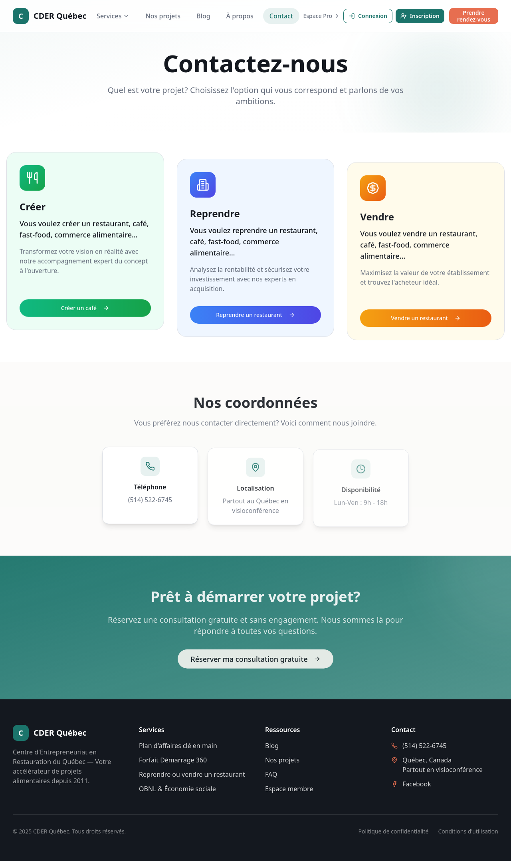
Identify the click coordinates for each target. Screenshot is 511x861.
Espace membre (289, 788)
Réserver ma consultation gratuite (255, 660)
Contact (281, 16)
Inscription (420, 16)
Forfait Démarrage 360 (173, 760)
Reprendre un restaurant (255, 318)
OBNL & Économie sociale (177, 788)
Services (113, 16)
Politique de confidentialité (393, 831)
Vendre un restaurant (426, 319)
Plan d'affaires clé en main (178, 745)
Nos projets (162, 16)
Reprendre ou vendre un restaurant (192, 774)
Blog (203, 16)
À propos (240, 16)
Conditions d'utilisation (468, 831)
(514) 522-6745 (150, 501)
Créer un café (85, 316)
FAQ (271, 774)
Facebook (416, 784)
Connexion (368, 16)
